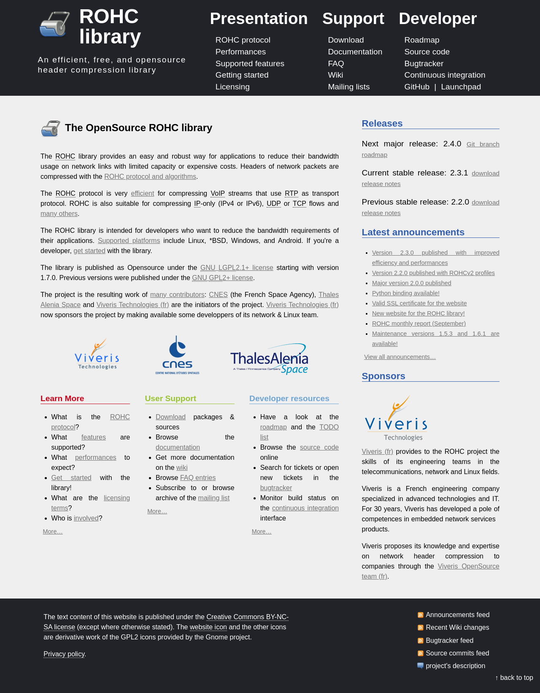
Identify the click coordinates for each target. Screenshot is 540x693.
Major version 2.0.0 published (411, 283)
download (486, 173)
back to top (516, 677)
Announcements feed (457, 615)
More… (53, 531)
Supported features (250, 63)
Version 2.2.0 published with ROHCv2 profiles (433, 273)
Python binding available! (406, 293)
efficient (142, 193)
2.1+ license (236, 268)
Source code (427, 51)
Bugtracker (424, 63)
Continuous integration (445, 74)
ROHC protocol (243, 39)
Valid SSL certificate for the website (419, 303)
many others (59, 213)
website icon (208, 627)
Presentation (259, 18)
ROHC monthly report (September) (419, 323)
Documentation (355, 51)
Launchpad (461, 86)
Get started (71, 477)
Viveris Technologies (127, 304)
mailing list (214, 498)
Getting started (242, 74)
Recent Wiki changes (457, 627)
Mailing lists (349, 86)
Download (346, 39)
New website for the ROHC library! (418, 313)
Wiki (335, 74)
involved (86, 518)
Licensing (233, 86)
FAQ (336, 63)
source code (319, 447)
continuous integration (305, 508)
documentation (178, 447)
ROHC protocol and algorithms (150, 176)
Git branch (483, 144)
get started (89, 250)
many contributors (177, 294)
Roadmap (422, 39)
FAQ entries (198, 477)
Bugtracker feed (449, 640)
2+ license (222, 278)
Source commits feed (457, 653)
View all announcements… (400, 356)
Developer (438, 18)
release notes (381, 183)
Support (353, 18)
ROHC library (110, 26)
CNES (218, 294)
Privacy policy (63, 654)
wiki (182, 467)
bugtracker (276, 487)
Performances (241, 51)
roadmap (273, 427)
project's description (455, 666)
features (93, 437)
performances (95, 457)
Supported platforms (129, 240)
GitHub (417, 86)
